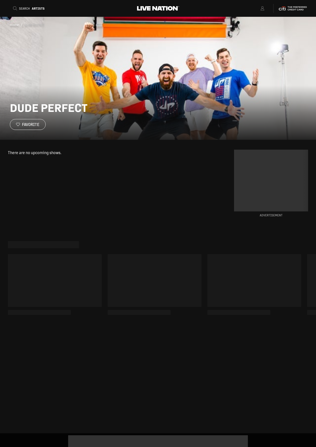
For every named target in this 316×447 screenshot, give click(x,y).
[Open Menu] (256, 8)
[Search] (30, 8)
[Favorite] (28, 124)
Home (14, 24)
